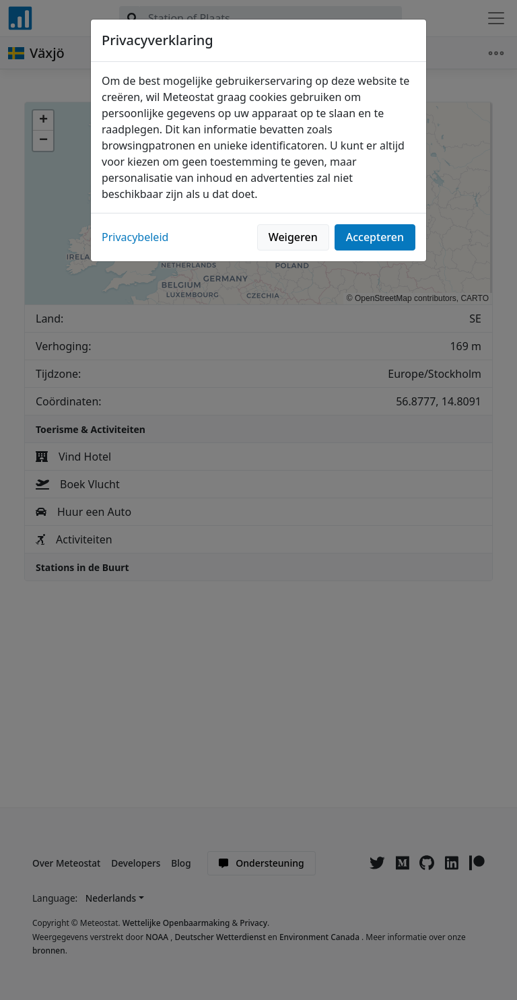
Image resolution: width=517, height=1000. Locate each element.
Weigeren (293, 237)
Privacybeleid (135, 237)
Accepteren (375, 237)
